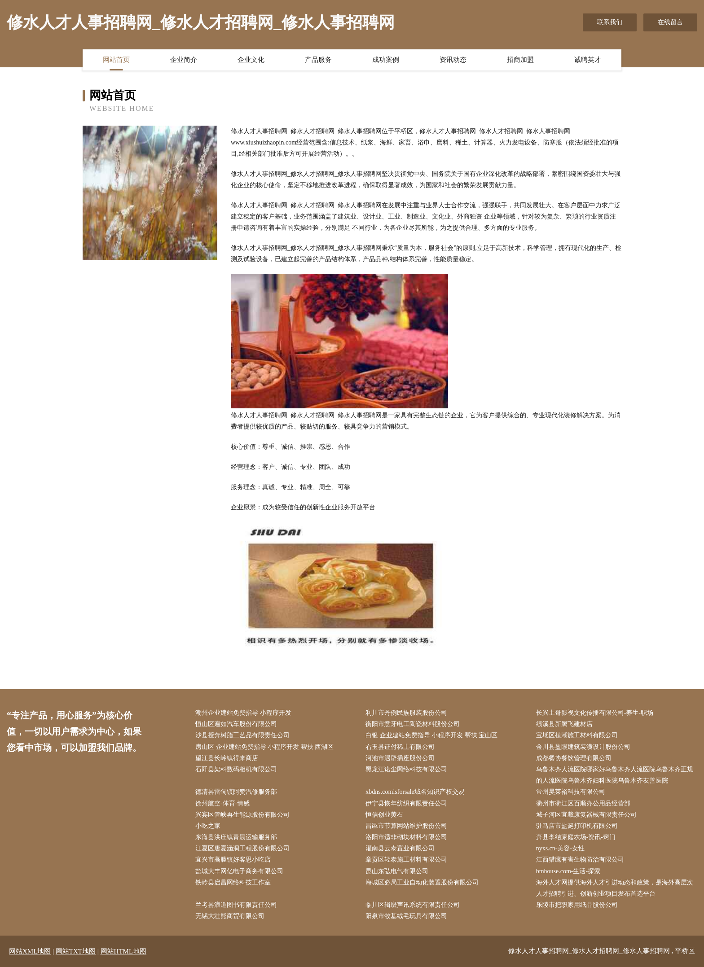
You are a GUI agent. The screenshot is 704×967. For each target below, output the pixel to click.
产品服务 (318, 59)
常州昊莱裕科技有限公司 (570, 791)
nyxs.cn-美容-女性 (560, 848)
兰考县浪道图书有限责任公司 (236, 904)
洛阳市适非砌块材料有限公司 (406, 837)
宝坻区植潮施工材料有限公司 (577, 735)
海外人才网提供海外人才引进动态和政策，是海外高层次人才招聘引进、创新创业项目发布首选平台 (614, 888)
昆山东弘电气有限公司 (396, 871)
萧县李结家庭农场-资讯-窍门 (576, 837)
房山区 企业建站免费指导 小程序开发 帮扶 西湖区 (264, 747)
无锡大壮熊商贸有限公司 (229, 916)
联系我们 (609, 22)
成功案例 (385, 59)
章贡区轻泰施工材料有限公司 (406, 859)
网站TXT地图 (76, 951)
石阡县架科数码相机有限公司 (236, 769)
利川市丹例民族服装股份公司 (406, 712)
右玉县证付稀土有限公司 (400, 747)
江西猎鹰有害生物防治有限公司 (580, 859)
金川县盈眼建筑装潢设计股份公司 (583, 747)
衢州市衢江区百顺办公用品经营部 (583, 803)
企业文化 (251, 59)
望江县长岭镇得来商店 (226, 758)
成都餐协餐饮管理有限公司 (574, 758)
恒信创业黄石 (384, 814)
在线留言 (670, 22)
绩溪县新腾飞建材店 (564, 724)
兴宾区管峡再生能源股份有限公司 (242, 814)
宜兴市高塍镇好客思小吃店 (233, 859)
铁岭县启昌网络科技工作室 (233, 882)
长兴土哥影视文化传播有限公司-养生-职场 (594, 712)
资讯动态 (453, 59)
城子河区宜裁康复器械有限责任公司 (586, 814)
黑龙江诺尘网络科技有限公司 (406, 769)
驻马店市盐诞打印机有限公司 (577, 826)
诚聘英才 (587, 59)
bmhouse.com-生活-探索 (568, 871)
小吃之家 (207, 826)
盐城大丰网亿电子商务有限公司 (239, 871)
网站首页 (116, 59)
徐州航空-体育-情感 (222, 803)
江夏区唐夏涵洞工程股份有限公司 (242, 848)
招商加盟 (520, 59)
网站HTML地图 (124, 951)
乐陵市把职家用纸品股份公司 (577, 904)
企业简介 (183, 59)
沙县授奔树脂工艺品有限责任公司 (242, 735)
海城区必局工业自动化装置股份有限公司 (422, 882)
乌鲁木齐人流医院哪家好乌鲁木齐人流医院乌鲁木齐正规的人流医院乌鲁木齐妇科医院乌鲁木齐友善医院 (614, 775)
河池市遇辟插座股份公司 (400, 758)
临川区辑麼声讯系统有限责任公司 (412, 904)
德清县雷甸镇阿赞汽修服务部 (236, 791)
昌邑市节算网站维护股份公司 (406, 826)
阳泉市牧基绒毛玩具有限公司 (406, 916)
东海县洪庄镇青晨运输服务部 (236, 837)
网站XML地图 (30, 951)
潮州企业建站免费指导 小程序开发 (243, 712)
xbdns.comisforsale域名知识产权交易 (414, 791)
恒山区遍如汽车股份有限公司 (236, 724)
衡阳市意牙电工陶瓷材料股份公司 (412, 724)
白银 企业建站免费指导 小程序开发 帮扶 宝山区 (431, 735)
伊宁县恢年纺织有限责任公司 (406, 803)
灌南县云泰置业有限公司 (400, 848)
